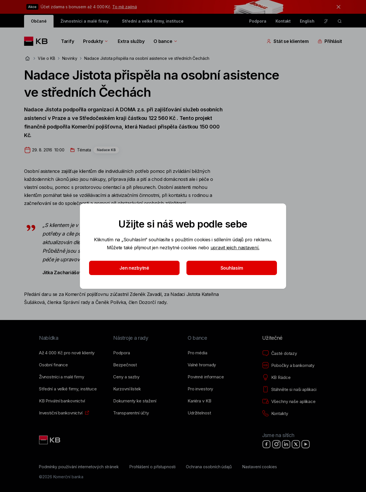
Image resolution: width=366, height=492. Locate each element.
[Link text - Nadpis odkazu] (50, 439)
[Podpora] (121, 353)
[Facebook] (266, 444)
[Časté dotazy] (279, 353)
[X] (295, 444)
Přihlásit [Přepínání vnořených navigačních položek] (330, 41)
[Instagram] (276, 444)
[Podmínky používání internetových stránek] (79, 466)
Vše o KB (46, 58)
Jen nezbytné (134, 268)
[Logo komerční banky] (38, 41)
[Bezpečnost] (125, 365)
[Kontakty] (275, 413)
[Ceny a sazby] (126, 377)
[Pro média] (197, 353)
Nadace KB (106, 150)
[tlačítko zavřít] (337, 7)
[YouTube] (305, 444)
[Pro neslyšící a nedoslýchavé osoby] (326, 21)
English (307, 21)
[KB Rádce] (276, 377)
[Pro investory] (200, 389)
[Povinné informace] (206, 377)
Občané (39, 21)
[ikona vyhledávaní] (339, 21)
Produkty (96, 41)
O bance (166, 41)
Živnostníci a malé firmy (84, 21)
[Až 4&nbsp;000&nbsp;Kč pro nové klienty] (67, 353)
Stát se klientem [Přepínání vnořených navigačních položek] (287, 41)
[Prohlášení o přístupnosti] (152, 466)
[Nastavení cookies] (259, 466)
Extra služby (131, 41)
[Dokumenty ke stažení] (134, 401)
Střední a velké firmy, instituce (152, 21)
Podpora (257, 21)
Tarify (67, 41)
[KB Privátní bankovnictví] (62, 401)
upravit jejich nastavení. (234, 247)
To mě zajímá (124, 6)
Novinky (70, 58)
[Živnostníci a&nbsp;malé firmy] (61, 377)
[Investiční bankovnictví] (60, 413)
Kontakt (283, 21)
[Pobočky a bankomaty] (288, 365)
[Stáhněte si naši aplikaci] (289, 389)
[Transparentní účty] (131, 413)
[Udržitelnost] (199, 413)
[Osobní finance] (53, 365)
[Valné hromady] (202, 365)
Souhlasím (232, 268)
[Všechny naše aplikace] (289, 401)
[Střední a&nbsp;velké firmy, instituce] (68, 389)
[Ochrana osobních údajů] (209, 466)
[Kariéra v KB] (199, 401)
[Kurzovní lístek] (127, 389)
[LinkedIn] (286, 444)
